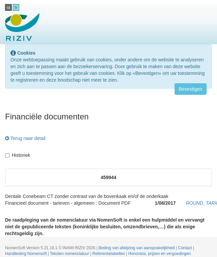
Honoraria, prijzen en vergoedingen (159, 253)
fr (16, 7)
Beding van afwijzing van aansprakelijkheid (137, 248)
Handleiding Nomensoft (26, 253)
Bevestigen (190, 89)
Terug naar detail (25, 138)
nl (8, 7)
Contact (185, 248)
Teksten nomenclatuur (70, 253)
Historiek (17, 155)
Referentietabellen (109, 253)
